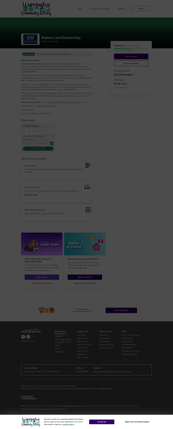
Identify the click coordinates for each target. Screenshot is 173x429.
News (57, 345)
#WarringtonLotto (28, 341)
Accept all (101, 422)
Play (80, 9)
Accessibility (127, 348)
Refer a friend (85, 277)
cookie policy (68, 424)
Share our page (131, 63)
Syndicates (81, 354)
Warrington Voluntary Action (72, 406)
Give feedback (121, 310)
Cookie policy (60, 352)
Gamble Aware (105, 388)
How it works (82, 348)
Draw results (82, 351)
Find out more (31, 194)
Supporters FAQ (84, 344)
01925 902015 (82, 371)
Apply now (103, 335)
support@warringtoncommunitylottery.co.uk (112, 371)
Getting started (106, 348)
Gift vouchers (82, 338)
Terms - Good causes (131, 335)
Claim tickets (82, 341)
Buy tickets (131, 56)
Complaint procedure (131, 351)
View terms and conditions (42, 283)
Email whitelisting (129, 344)
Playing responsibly (130, 354)
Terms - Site (127, 338)
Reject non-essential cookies (137, 422)
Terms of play (127, 341)
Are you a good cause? (100, 9)
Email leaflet (104, 341)
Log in (140, 8)
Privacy (58, 348)
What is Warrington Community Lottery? (63, 340)
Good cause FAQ (106, 344)
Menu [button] (121, 9)
